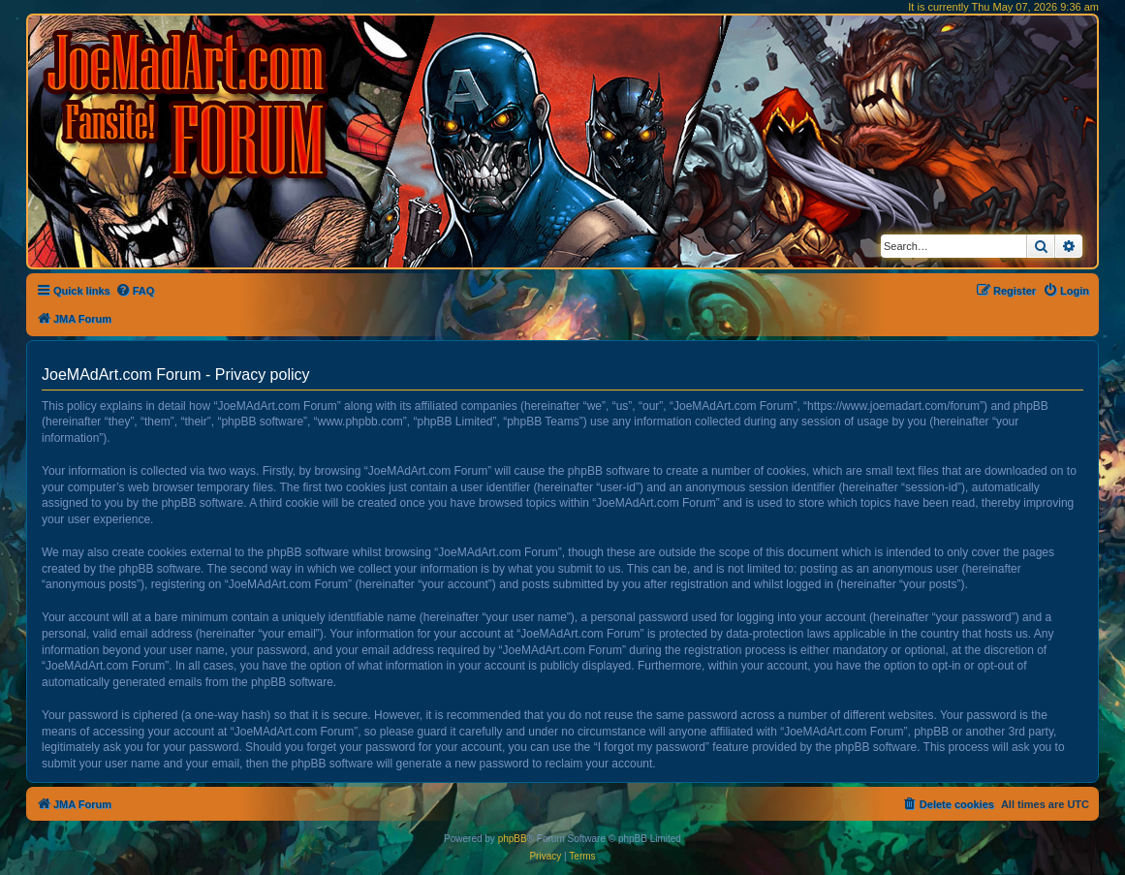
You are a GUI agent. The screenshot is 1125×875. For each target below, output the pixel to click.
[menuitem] (135, 290)
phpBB (512, 838)
